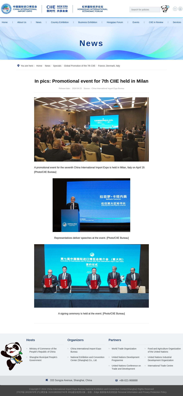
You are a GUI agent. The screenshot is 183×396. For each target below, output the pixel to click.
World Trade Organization (124, 348)
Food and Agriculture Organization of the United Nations (164, 350)
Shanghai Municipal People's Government (43, 358)
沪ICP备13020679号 (26, 392)
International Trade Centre (160, 365)
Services (177, 22)
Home (5, 22)
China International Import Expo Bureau (86, 350)
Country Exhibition (60, 22)
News (38, 22)
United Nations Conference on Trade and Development (126, 367)
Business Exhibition (87, 22)
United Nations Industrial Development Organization (161, 358)
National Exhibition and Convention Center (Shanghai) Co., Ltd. (87, 358)
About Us (21, 22)
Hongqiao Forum (115, 22)
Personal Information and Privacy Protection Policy (142, 392)
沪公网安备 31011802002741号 (52, 392)
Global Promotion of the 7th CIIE (79, 66)
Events (136, 22)
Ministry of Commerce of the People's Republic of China (43, 350)
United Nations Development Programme (125, 358)
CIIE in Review (156, 22)
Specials (57, 66)
